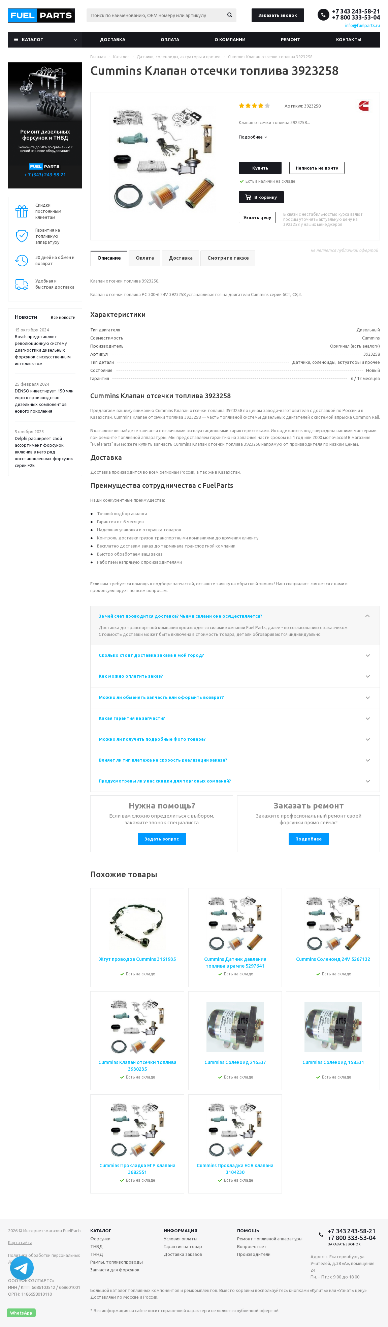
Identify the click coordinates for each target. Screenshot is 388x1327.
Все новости (63, 317)
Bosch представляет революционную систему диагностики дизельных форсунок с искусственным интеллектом (43, 350)
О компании (230, 39)
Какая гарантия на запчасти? (132, 718)
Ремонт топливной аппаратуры (269, 1238)
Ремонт (290, 39)
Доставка (112, 39)
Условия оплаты (180, 1238)
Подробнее (308, 838)
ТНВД (96, 1246)
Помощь (248, 1230)
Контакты (348, 39)
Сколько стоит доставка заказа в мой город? (151, 655)
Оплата (170, 39)
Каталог (32, 39)
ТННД (96, 1254)
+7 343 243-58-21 (356, 11)
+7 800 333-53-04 (356, 17)
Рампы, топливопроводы (116, 1262)
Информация (180, 1230)
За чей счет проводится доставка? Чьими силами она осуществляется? (180, 616)
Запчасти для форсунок (114, 1269)
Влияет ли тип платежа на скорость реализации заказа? (163, 760)
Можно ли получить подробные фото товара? (152, 739)
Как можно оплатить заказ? (131, 676)
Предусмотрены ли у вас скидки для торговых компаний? (165, 780)
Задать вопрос (161, 838)
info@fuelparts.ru (362, 25)
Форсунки (100, 1238)
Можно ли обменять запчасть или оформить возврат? (161, 697)
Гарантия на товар (183, 1246)
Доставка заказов (183, 1254)
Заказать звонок (277, 15)
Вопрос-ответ (252, 1246)
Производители (253, 1254)
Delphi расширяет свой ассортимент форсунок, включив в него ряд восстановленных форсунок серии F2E (44, 452)
